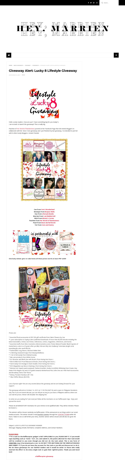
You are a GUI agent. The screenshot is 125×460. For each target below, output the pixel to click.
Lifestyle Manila (48, 214)
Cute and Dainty (48, 225)
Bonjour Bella (49, 212)
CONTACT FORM (63, 414)
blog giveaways (18, 65)
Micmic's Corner (48, 218)
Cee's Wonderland (47, 209)
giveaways (36, 65)
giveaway (28, 65)
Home (10, 65)
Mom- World (48, 223)
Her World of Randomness (26, 129)
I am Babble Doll (49, 216)
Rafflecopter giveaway (44, 456)
